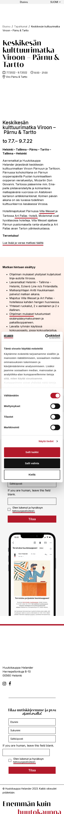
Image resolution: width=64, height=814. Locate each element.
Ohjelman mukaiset (21, 314)
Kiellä (32, 474)
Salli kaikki (32, 452)
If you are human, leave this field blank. (29, 492)
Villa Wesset (47, 211)
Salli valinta (32, 463)
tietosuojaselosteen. (23, 510)
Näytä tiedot (46, 441)
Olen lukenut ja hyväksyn (25, 509)
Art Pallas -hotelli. (26, 215)
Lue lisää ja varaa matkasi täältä (23, 243)
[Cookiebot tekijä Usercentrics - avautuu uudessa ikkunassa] (45, 336)
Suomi (54, 2)
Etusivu (24, 2)
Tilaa (32, 519)
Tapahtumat (20, 26)
